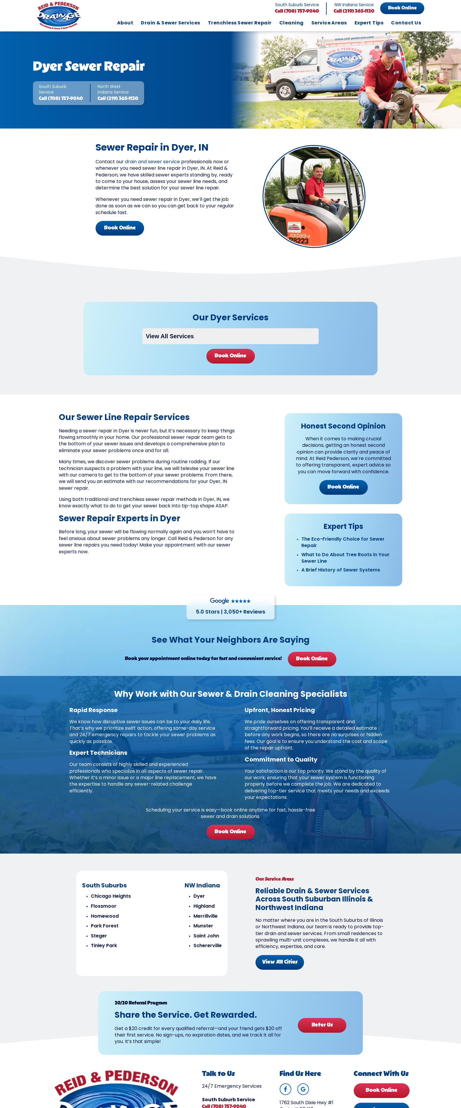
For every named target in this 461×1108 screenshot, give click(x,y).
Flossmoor (103, 906)
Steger (99, 936)
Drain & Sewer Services (170, 23)
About (125, 23)
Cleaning (291, 23)
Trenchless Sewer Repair (240, 23)
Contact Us (406, 23)
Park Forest (104, 926)
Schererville (207, 946)
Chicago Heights (111, 896)
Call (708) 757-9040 (297, 11)
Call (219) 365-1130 (354, 11)
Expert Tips (369, 23)
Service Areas (329, 23)
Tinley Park (104, 946)
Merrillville (205, 916)
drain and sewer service (152, 162)
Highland (204, 906)
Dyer (199, 896)
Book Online (402, 8)
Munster (203, 926)
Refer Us (322, 1025)
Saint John (206, 936)
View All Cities (280, 962)
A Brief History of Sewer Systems (340, 570)
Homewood (105, 916)
